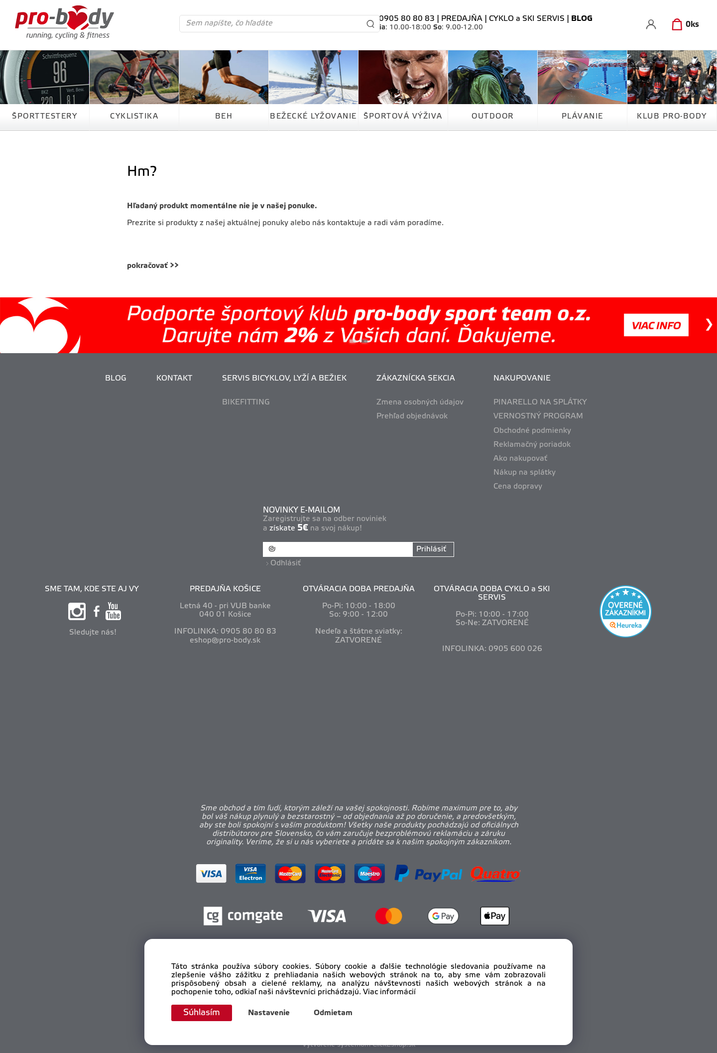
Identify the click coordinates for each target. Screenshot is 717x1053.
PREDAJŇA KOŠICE (225, 588)
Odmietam (335, 1013)
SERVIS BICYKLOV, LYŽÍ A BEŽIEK (284, 378)
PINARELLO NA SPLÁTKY (540, 402)
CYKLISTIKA (134, 116)
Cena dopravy (517, 486)
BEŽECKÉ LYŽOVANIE (313, 116)
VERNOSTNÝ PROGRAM (538, 416)
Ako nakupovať (520, 458)
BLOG (115, 378)
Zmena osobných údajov (420, 402)
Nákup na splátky (524, 472)
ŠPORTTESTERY (44, 116)
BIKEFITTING (246, 402)
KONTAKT (174, 378)
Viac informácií (389, 992)
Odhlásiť (286, 562)
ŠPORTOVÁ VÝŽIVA (403, 116)
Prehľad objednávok (412, 416)
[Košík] (683, 25)
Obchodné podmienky (532, 430)
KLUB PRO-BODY (672, 116)
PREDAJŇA (461, 18)
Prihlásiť (431, 549)
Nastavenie (271, 1013)
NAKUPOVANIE (522, 378)
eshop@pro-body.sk (225, 639)
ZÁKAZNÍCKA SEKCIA (415, 378)
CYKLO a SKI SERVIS (527, 18)
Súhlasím (202, 1012)
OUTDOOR (493, 116)
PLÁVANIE (582, 116)
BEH (224, 116)
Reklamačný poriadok (532, 444)
